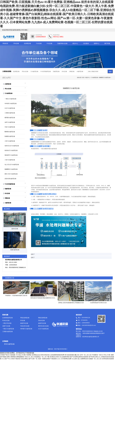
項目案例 (86, 43)
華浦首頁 (5, 43)
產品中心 (75, 43)
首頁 (83, 77)
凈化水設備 (25, 71)
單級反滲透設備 (24, 317)
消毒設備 (72, 71)
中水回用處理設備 (45, 71)
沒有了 (33, 254)
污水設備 (38, 43)
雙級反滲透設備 (42, 317)
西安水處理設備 (9, 344)
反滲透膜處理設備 (7, 317)
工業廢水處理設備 (7, 331)
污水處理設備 (34, 71)
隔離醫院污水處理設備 (104, 77)
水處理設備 (80, 71)
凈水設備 (16, 43)
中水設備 (49, 43)
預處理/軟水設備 (62, 43)
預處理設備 (56, 71)
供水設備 (64, 71)
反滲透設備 (27, 43)
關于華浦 (107, 43)
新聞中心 (96, 43)
